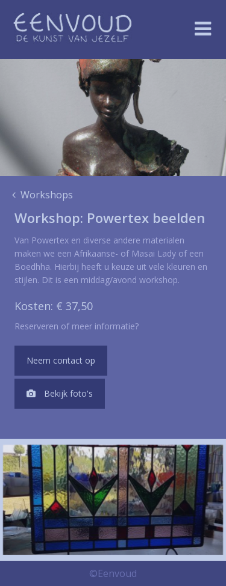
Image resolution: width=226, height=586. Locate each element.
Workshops (42, 194)
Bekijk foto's (60, 393)
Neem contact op (61, 360)
